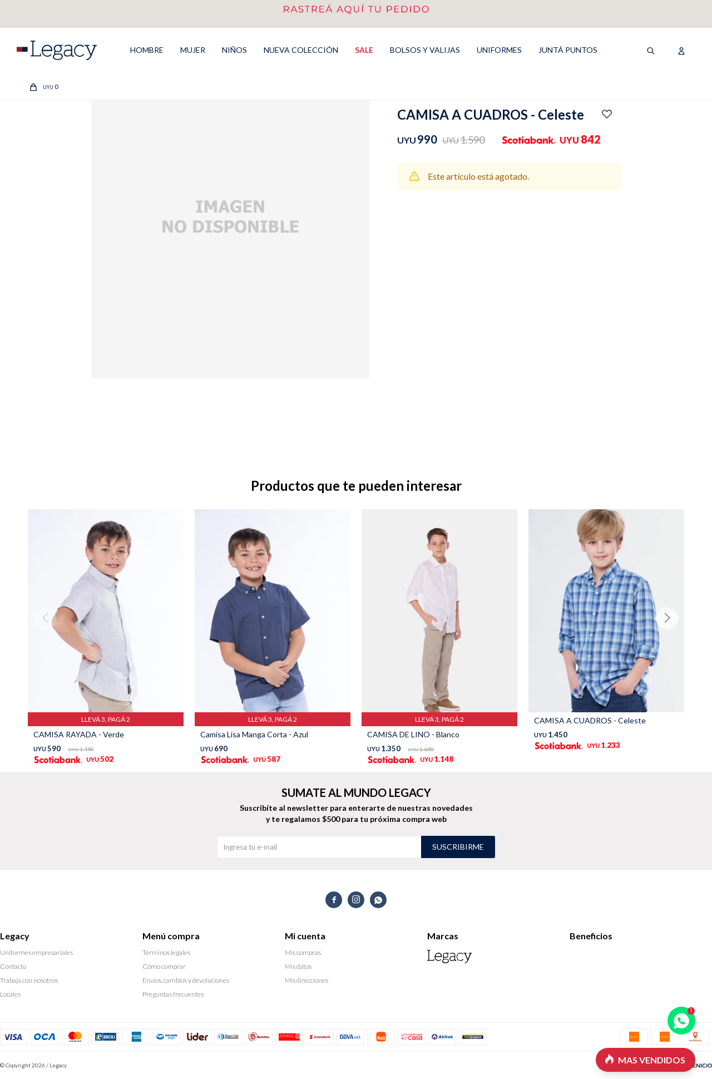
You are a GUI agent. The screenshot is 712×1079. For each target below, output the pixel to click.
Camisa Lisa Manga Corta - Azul (254, 734)
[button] (671, 640)
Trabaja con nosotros (29, 980)
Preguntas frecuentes (173, 994)
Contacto (13, 966)
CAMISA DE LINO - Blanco (413, 734)
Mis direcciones (306, 980)
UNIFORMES (499, 50)
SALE (364, 50)
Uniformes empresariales (36, 952)
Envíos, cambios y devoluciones (185, 980)
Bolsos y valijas (425, 50)
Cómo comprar (164, 966)
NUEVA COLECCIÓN (301, 50)
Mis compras (303, 952)
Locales (10, 994)
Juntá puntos (567, 50)
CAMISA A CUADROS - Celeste (590, 720)
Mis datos (298, 966)
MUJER (192, 50)
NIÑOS (234, 50)
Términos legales (166, 952)
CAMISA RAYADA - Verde (78, 734)
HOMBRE (147, 50)
